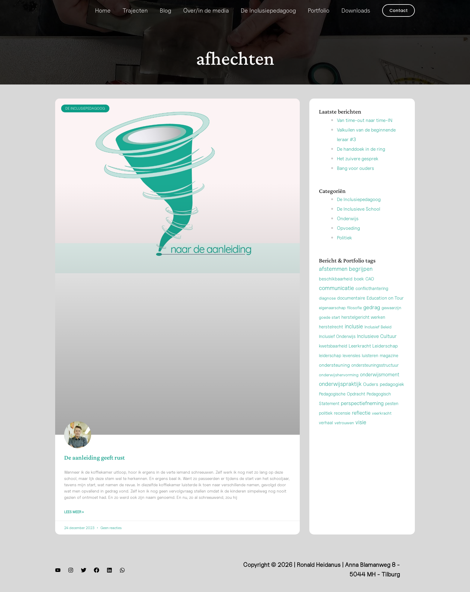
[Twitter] (83, 571)
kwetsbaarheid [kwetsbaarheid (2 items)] (333, 355)
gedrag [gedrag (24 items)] (371, 317)
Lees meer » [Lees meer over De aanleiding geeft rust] (74, 513)
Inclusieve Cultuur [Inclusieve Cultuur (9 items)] (377, 346)
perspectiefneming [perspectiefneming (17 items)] (362, 413)
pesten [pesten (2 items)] (391, 413)
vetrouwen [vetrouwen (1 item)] (344, 432)
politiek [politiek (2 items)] (325, 422)
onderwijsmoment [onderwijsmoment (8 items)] (379, 384)
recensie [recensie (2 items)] (342, 422)
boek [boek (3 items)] (359, 288)
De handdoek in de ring (367, 158)
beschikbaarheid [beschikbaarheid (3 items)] (335, 288)
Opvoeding (351, 237)
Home (103, 10)
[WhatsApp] (122, 571)
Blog (165, 10)
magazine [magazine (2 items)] (389, 365)
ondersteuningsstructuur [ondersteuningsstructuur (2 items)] (375, 374)
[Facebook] (96, 571)
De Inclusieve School (364, 218)
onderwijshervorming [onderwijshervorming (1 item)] (338, 384)
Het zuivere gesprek (363, 167)
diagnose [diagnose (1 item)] (327, 307)
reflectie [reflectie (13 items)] (361, 422)
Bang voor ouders (360, 177)
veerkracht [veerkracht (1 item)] (381, 422)
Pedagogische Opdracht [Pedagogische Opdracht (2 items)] (342, 403)
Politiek (346, 246)
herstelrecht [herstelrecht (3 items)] (331, 336)
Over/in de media (206, 10)
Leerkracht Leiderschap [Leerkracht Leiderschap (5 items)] (373, 355)
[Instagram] (70, 571)
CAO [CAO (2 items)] (369, 288)
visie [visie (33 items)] (360, 431)
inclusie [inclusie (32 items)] (354, 336)
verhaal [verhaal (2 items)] (326, 432)
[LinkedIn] (109, 571)
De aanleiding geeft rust (94, 457)
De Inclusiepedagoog (268, 10)
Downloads (355, 10)
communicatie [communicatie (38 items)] (336, 297)
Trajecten (135, 10)
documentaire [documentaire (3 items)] (351, 307)
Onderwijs (350, 227)
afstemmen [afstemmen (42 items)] (333, 278)
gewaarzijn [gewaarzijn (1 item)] (391, 317)
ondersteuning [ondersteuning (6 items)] (334, 374)
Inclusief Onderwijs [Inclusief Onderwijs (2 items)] (337, 345)
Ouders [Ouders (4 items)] (370, 393)
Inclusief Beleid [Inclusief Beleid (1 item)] (377, 336)
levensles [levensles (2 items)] (351, 365)
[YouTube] (58, 571)
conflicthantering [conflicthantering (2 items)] (371, 297)
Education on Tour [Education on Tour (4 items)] (385, 307)
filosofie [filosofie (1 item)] (354, 317)
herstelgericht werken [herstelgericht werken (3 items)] (363, 326)
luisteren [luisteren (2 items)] (370, 365)
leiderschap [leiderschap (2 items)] (330, 365)
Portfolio (318, 10)
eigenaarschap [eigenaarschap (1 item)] (332, 317)
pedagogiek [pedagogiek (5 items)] (392, 394)
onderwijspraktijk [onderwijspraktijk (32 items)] (340, 393)
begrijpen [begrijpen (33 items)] (361, 278)
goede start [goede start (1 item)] (329, 326)
